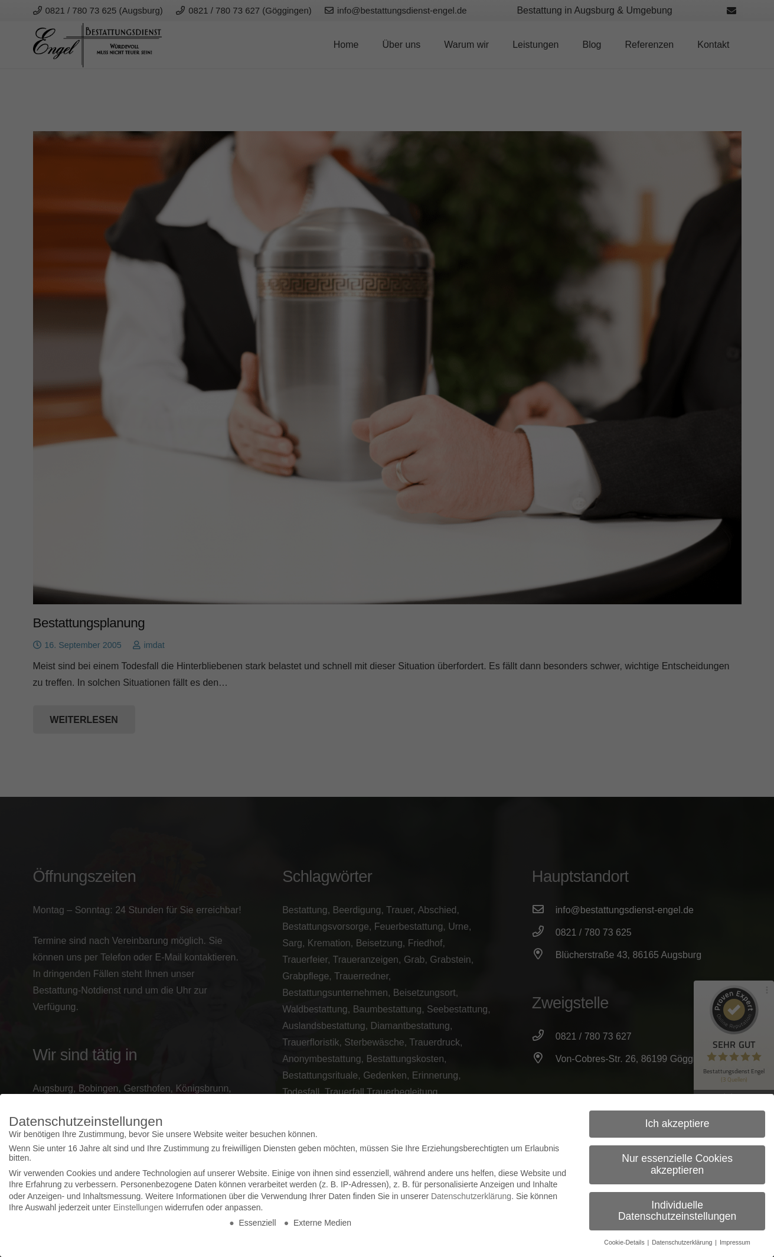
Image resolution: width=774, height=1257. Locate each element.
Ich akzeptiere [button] (677, 1123)
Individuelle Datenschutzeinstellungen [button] (677, 1211)
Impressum (735, 1242)
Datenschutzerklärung (471, 1196)
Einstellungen (138, 1207)
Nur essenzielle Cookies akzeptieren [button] (677, 1164)
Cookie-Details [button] (625, 1242)
